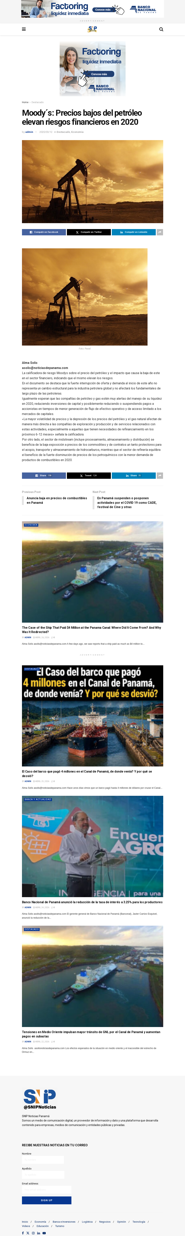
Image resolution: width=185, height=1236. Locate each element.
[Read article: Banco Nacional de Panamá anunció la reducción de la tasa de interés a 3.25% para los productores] (92, 846)
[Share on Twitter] (89, 232)
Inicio (25, 1221)
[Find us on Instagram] (33, 1233)
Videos (26, 1225)
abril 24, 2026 (41, 908)
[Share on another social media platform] (160, 232)
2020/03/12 (45, 131)
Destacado (38, 102)
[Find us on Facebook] (23, 1233)
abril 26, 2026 (41, 637)
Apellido (43, 1173)
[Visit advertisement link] (92, 9)
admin (29, 131)
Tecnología (139, 1221)
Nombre (43, 1158)
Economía (77, 131)
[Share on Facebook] (44, 232)
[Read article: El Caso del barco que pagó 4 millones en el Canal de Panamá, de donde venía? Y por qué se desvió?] (92, 716)
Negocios (104, 1221)
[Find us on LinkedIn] (38, 1233)
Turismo (59, 1225)
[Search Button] (161, 29)
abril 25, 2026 (41, 781)
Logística (87, 1221)
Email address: (47, 1187)
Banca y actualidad (38, 799)
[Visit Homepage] (92, 29)
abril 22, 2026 (41, 1042)
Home (25, 102)
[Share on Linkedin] (134, 232)
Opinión (121, 1221)
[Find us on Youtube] (44, 1233)
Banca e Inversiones (64, 1221)
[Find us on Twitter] (27, 1233)
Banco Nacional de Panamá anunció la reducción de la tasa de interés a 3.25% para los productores (92, 902)
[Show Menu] (24, 29)
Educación (43, 1225)
